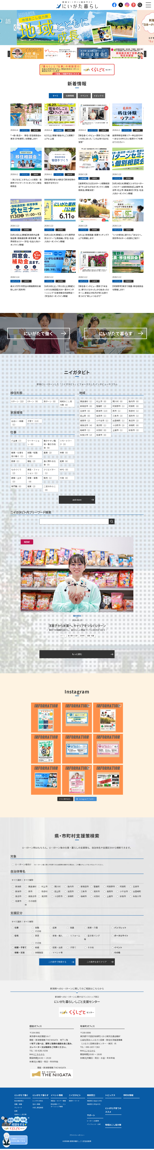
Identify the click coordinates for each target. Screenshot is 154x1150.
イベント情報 (57, 1096)
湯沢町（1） (101, 426)
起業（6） (64, 462)
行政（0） (64, 479)
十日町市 (56, 897)
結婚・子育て (19, 948)
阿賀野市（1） (119, 407)
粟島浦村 (30, 887)
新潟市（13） (102, 412)
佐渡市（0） (101, 436)
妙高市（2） (134, 431)
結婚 (35, 948)
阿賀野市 (109, 887)
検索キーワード (74, 1102)
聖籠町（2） (101, 407)
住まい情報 (36, 1105)
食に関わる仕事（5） (50, 464)
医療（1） (15, 462)
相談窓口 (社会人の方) (94, 1102)
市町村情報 (128, 1096)
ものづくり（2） (16, 472)
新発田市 (83, 887)
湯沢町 (42, 897)
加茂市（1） (101, 416)
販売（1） (48, 479)
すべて (55, 95)
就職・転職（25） (32, 455)
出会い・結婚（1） (17, 424)
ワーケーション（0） (33, 443)
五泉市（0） (85, 412)
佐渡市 (16, 902)
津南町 (69, 897)
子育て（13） (33, 422)
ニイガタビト (75, 1096)
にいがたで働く (21, 1096)
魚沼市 (16, 897)
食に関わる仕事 (73, 637)
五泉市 (134, 887)
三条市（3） (118, 416)
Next (139, 27)
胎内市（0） (134, 402)
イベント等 (56, 953)
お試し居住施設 (38, 1109)
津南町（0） (134, 426)
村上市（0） (101, 402)
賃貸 (35, 936)
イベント (84, 95)
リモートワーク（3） (66, 443)
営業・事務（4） (32, 480)
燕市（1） (117, 412)
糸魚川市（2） (86, 436)
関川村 (55, 887)
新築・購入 (56, 936)
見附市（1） (134, 416)
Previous (15, 27)
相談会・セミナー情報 (58, 1102)
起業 (53, 928)
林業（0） (64, 453)
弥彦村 (42, 892)
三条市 (82, 892)
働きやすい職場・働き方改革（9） (50, 445)
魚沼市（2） (134, 421)
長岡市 (108, 892)
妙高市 (121, 897)
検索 (112, 522)
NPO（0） (64, 470)
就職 (35, 928)
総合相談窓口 (18, 1102)
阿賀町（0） (134, 407)
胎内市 (69, 887)
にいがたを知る (38, 1102)
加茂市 (69, 892)
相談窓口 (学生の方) (93, 1105)
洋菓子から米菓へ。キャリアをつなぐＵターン (77, 627)
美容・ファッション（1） (33, 472)
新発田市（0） (86, 407)
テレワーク (18, 1109)
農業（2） (48, 453)
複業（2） (32, 487)
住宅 (15, 936)
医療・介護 (91, 928)
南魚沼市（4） (86, 426)
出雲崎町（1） (119, 421)
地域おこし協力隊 (20, 1115)
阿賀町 (121, 887)
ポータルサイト (120, 936)
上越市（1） (118, 431)
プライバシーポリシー (77, 1136)
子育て (71, 948)
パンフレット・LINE (94, 1125)
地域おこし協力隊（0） (66, 404)
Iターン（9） (33, 402)
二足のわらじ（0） (50, 489)
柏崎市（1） (85, 431)
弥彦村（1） (134, 412)
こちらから (40, 1055)
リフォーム (73, 936)
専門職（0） (16, 487)
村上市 (42, 887)
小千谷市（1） (102, 421)
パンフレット (119, 928)
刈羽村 (95, 897)
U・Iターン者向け (21, 865)
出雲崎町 (135, 892)
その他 (36, 932)
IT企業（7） (16, 441)
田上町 (55, 892)
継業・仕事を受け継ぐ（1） (17, 455)
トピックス (99, 95)
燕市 (28, 892)
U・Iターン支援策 (93, 1122)
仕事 (15, 928)
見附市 (95, 892)
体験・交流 (18, 953)
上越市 (108, 897)
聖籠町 (95, 887)
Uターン (62, 637)
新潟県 (16, 887)
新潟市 (82, 637)
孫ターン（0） (50, 402)
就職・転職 (90, 637)
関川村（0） (118, 402)
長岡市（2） (85, 421)
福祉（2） (32, 462)
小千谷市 (122, 892)
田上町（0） (85, 416)
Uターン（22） (18, 402)
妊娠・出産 (56, 948)
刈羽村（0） (101, 431)
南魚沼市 (30, 897)
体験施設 (37, 953)
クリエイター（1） (50, 472)
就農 (70, 928)
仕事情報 (70, 95)
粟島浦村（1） (86, 402)
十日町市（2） (119, 426)
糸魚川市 (135, 897)
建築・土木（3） (16, 480)
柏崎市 (82, 897)
